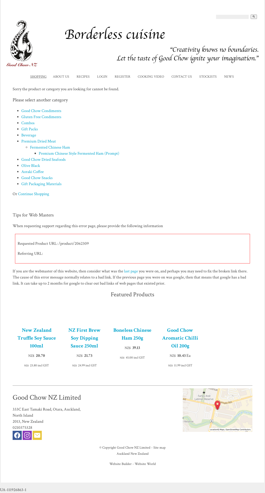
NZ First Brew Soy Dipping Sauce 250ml (84, 338)
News (229, 76)
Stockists (208, 76)
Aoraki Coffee (32, 171)
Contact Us (181, 76)
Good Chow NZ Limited (133, 447)
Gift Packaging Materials (41, 184)
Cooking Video (151, 76)
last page (131, 271)
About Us (61, 76)
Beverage (28, 135)
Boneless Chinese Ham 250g (132, 334)
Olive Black (30, 165)
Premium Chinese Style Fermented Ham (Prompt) (79, 153)
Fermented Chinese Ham (50, 147)
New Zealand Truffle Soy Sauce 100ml (36, 338)
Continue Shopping (33, 194)
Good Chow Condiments (41, 111)
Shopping (38, 76)
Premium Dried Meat (38, 141)
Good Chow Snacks (37, 178)
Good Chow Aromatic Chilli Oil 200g (180, 338)
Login (102, 76)
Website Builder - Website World (132, 464)
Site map (159, 447)
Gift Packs (29, 129)
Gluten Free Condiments (41, 117)
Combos (28, 123)
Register (122, 76)
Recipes (83, 76)
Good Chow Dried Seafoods (43, 159)
